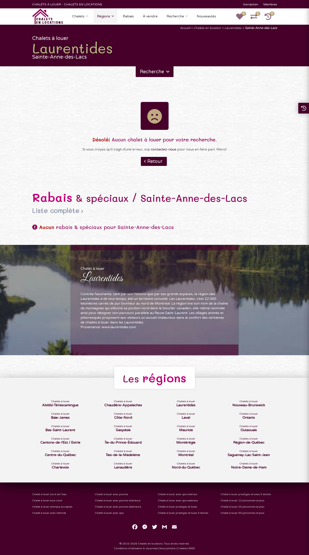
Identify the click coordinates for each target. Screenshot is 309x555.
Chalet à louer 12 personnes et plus (242, 500)
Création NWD (186, 548)
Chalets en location (207, 28)
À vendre (150, 16)
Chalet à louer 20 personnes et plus (242, 506)
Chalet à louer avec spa (109, 512)
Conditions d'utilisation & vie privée (135, 548)
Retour (155, 161)
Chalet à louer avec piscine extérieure (118, 506)
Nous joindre (167, 548)
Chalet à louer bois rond (47, 500)
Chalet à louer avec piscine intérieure (117, 500)
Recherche (175, 16)
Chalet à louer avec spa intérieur (178, 494)
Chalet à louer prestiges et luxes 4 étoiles (183, 512)
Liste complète (55, 210)
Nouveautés (206, 16)
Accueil (185, 28)
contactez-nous (163, 149)
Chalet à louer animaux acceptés (52, 506)
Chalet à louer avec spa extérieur (178, 500)
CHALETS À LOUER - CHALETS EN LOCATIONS (67, 4)
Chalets (78, 16)
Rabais (128, 16)
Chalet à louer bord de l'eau (49, 494)
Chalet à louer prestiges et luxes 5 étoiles (246, 494)
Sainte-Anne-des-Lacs (261, 28)
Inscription (250, 4)
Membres (270, 4)
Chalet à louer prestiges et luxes (177, 506)
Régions (103, 16)
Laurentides (232, 28)
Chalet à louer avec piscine (111, 494)
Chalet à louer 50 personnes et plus (242, 512)
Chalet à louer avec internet (49, 512)
